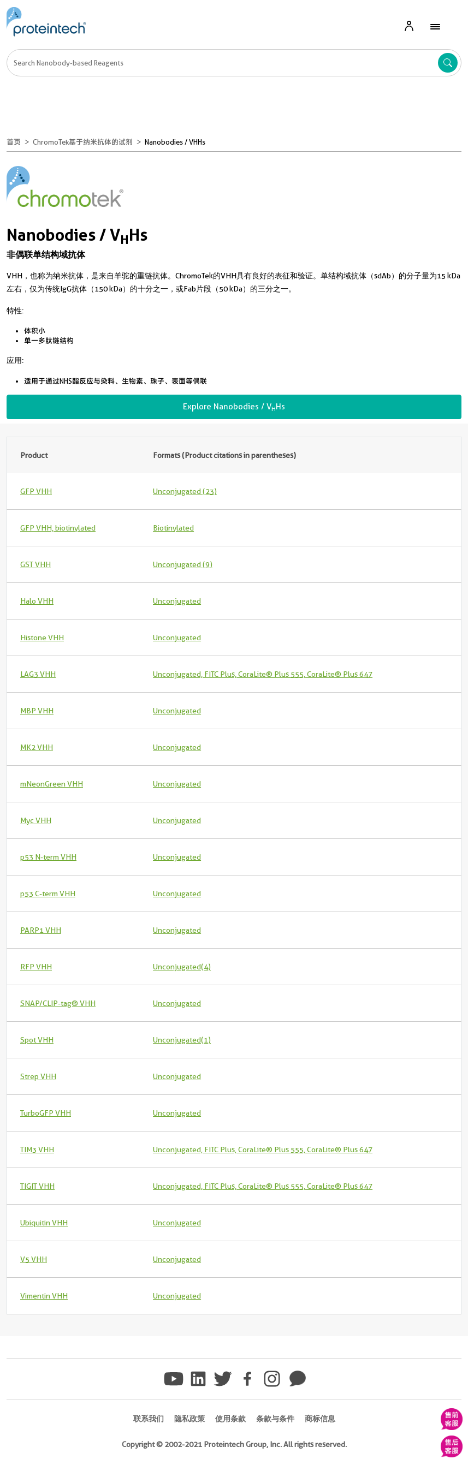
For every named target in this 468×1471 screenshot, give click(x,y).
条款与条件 (275, 1418)
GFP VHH (36, 491)
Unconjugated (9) (182, 564)
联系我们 (148, 1418)
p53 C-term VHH (47, 893)
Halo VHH (37, 601)
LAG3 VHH (38, 674)
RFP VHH (36, 966)
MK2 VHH (36, 747)
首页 (14, 142)
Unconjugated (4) (182, 966)
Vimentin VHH (44, 1295)
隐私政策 (189, 1418)
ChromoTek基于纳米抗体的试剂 (83, 142)
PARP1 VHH (40, 930)
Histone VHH (42, 637)
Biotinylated (173, 527)
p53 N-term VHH (48, 857)
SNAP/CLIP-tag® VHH (58, 1003)
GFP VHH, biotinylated (58, 527)
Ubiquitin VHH (44, 1222)
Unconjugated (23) (185, 491)
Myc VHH (35, 820)
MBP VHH (37, 710)
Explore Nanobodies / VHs (234, 407)
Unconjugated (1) (182, 1039)
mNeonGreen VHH (51, 783)
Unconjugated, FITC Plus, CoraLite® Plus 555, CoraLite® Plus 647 (262, 674)
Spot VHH (37, 1039)
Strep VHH (38, 1076)
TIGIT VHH (37, 1186)
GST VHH (35, 564)
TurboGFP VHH (45, 1113)
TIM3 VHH (37, 1149)
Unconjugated (177, 601)
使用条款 (230, 1418)
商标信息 (320, 1418)
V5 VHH (33, 1259)
